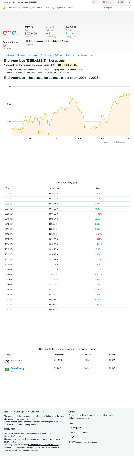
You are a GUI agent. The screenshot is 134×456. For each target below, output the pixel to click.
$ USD (121, 2)
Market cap (9, 55)
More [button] (93, 55)
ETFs (70, 8)
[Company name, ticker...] (117, 8)
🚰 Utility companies (34, 41)
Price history (46, 55)
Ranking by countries (31, 8)
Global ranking (14, 8)
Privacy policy (75, 428)
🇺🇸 (107, 2)
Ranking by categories (54, 8)
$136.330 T (33, 2)
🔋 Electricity (51, 41)
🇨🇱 (71, 27)
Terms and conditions (79, 432)
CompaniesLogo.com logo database (43, 445)
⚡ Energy (63, 41)
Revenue (21, 55)
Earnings (33, 55)
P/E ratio (58, 55)
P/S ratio (70, 55)
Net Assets (82, 55)
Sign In (96, 2)
